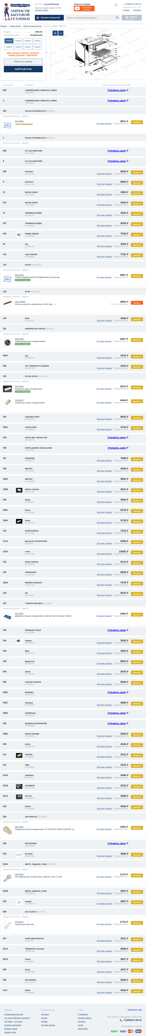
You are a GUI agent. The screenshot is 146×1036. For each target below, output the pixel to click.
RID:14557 (19, 614)
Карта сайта (83, 1029)
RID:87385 (19, 339)
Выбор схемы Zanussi (33, 26)
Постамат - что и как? (13, 1022)
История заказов (48, 1025)
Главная (3, 26)
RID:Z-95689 (20, 302)
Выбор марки (15, 26)
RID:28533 (19, 874)
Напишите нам (135, 1010)
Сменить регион (41, 10)
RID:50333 (19, 386)
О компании (83, 1014)
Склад (80, 1025)
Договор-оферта (84, 1018)
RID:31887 (19, 827)
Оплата (44, 1018)
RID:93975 (19, 400)
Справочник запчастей (13, 1014)
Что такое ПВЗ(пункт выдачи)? (17, 1018)
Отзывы (126, 10)
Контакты (137, 10)
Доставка (45, 1014)
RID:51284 (19, 275)
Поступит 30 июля (104, 124)
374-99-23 (132, 4)
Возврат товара (10, 1029)
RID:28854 (19, 121)
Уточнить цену (117, 90)
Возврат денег (10, 1032)
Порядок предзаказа (12, 1025)
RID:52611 (19, 922)
